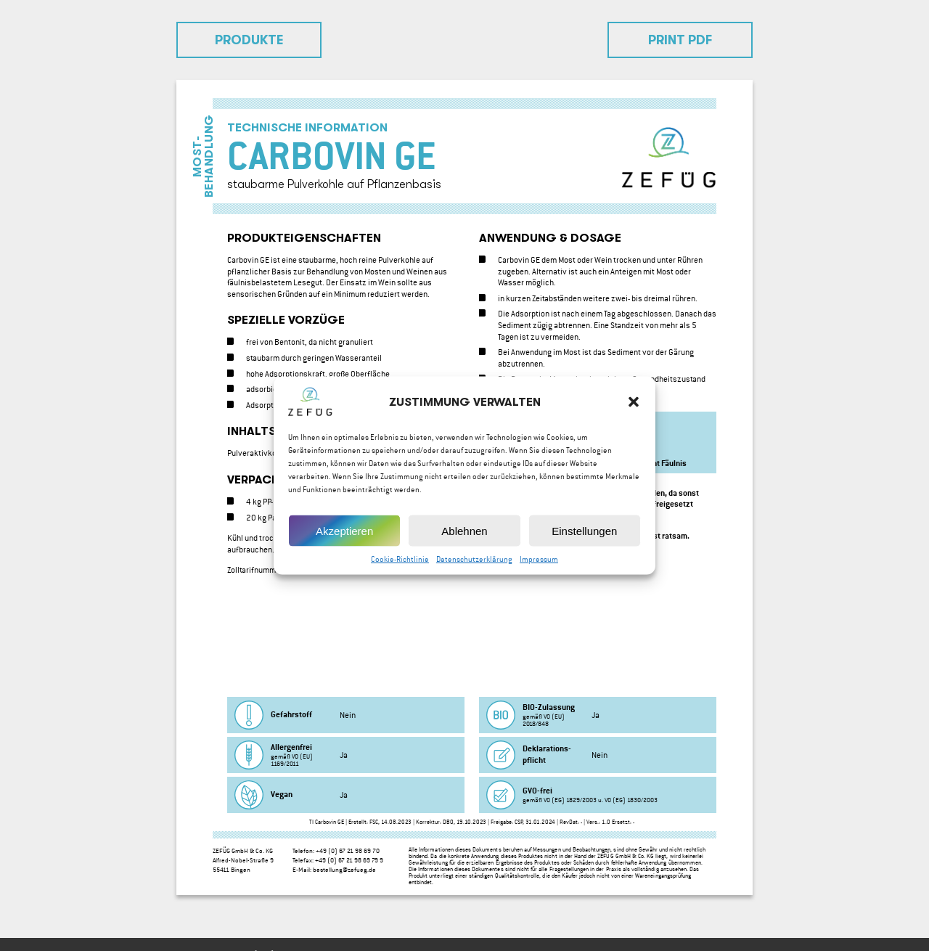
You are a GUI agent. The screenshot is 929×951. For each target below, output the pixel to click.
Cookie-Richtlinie (400, 569)
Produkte (249, 40)
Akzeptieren (344, 540)
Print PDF (680, 40)
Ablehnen (464, 540)
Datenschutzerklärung (474, 569)
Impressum (539, 569)
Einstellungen (584, 540)
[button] (633, 411)
